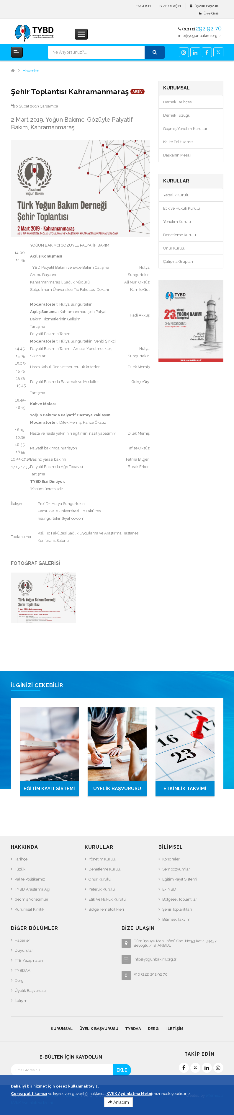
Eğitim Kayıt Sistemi (179, 879)
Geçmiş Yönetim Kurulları (185, 128)
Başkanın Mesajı (177, 155)
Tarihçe (21, 859)
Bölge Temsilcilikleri (106, 909)
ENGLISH (143, 6)
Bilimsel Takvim (176, 919)
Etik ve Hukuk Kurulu (181, 208)
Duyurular (24, 950)
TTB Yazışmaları (29, 960)
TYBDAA (22, 970)
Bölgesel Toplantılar (179, 899)
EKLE (122, 1070)
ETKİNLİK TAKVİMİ (184, 788)
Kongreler (171, 859)
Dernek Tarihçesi (177, 102)
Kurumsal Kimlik (29, 909)
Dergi (19, 980)
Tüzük (20, 869)
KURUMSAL (62, 1028)
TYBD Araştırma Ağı (32, 889)
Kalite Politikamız (178, 142)
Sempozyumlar (176, 869)
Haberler (31, 71)
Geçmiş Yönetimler (31, 899)
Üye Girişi (212, 13)
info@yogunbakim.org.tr (199, 35)
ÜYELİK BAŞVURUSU (117, 788)
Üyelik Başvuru (207, 6)
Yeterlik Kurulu (176, 195)
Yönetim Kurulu (177, 221)
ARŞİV (137, 91)
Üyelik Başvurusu (30, 990)
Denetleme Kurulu (179, 235)
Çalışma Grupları (178, 261)
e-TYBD (169, 889)
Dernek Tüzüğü (176, 115)
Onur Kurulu (174, 248)
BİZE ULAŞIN (170, 6)
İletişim (21, 1000)
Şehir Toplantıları (177, 909)
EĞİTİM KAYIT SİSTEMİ (49, 788)
